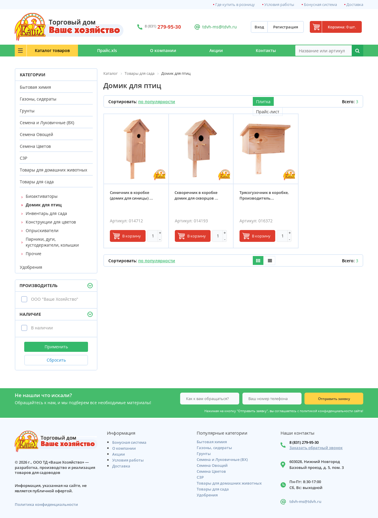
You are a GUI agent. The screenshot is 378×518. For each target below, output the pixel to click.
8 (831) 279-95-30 (304, 442)
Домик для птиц (44, 205)
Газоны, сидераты (38, 99)
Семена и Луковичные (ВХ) (47, 122)
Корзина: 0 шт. (341, 27)
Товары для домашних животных (53, 170)
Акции (214, 50)
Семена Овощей (36, 134)
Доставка (354, 4)
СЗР (23, 158)
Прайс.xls (104, 50)
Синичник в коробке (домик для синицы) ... (131, 195)
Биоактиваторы (42, 196)
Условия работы (279, 4)
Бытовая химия (35, 87)
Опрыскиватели (42, 230)
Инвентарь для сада (46, 213)
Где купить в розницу (235, 4)
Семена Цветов (35, 146)
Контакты (265, 50)
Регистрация (283, 27)
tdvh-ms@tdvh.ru (218, 27)
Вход (257, 27)
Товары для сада (37, 181)
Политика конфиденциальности (46, 504)
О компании (161, 50)
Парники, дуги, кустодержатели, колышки (52, 242)
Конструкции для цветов (51, 222)
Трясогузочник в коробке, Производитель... (264, 195)
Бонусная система (320, 4)
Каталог (50, 50)
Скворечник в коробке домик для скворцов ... (197, 195)
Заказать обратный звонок (316, 447)
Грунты (27, 111)
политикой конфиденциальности (326, 411)
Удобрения (31, 267)
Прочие (33, 253)
